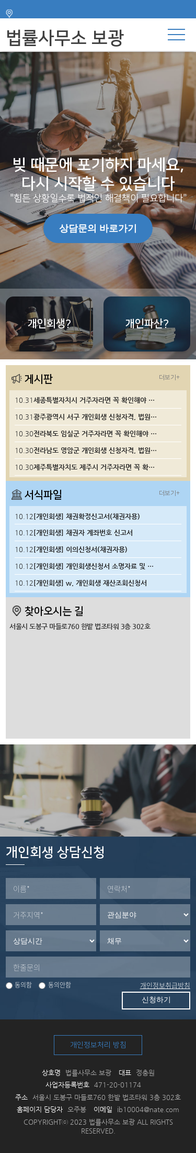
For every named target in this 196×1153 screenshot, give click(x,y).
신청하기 (156, 999)
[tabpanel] (98, 205)
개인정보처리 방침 (98, 1045)
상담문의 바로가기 (98, 228)
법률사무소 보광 (65, 38)
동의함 (19, 985)
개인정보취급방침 (165, 985)
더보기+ (169, 377)
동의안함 (55, 985)
